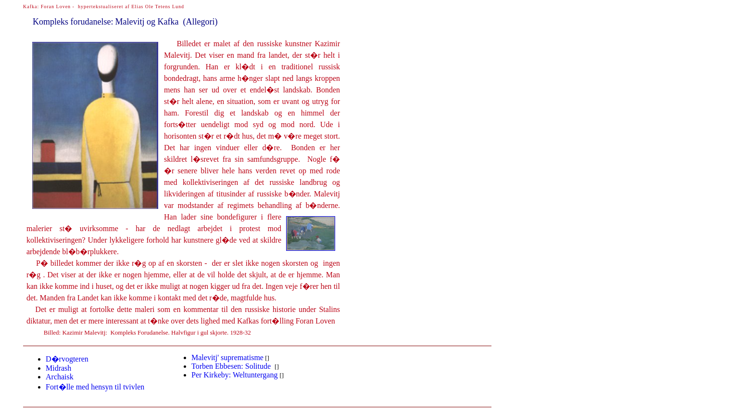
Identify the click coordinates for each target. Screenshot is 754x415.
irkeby (234, 375)
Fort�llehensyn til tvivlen (95, 387)
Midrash (58, 368)
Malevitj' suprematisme (227, 357)
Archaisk (60, 377)
